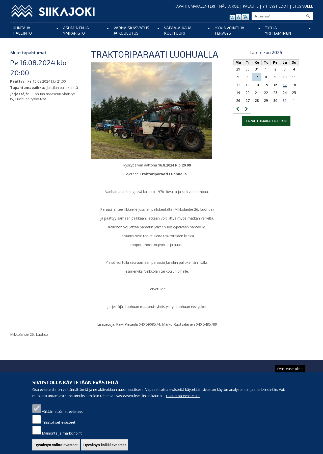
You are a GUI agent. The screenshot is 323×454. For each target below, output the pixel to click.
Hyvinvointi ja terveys (229, 30)
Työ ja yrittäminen (278, 30)
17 (285, 84)
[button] (151, 110)
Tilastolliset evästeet (58, 426)
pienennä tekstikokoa (232, 17)
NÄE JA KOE (229, 6)
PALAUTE (250, 6)
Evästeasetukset (290, 373)
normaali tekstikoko (238, 17)
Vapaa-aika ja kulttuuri (178, 30)
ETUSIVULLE (302, 6)
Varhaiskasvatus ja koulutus (131, 30)
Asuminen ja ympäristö (76, 30)
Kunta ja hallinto (22, 30)
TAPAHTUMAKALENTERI (194, 6)
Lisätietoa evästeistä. (183, 400)
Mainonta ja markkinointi (62, 437)
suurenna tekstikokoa (245, 16)
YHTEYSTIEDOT (275, 6)
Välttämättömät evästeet (62, 415)
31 (285, 100)
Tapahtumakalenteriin (266, 121)
